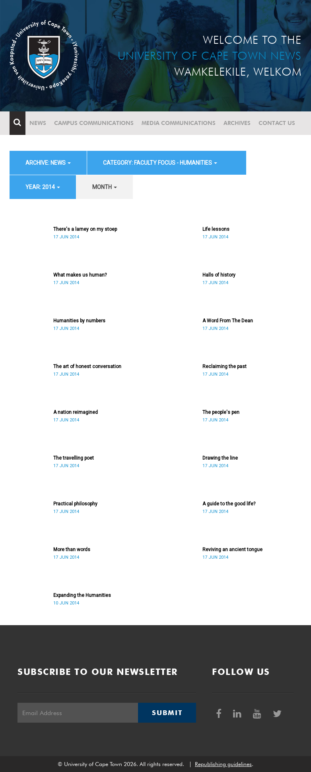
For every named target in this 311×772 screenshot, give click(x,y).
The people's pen (220, 412)
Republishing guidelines (223, 764)
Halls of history (218, 275)
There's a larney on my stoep (85, 229)
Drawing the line (220, 458)
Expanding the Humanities (82, 595)
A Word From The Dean (227, 321)
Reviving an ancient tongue (232, 549)
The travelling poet (73, 458)
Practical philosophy (75, 504)
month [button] (104, 187)
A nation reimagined (75, 412)
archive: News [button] (48, 163)
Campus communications (94, 123)
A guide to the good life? (228, 504)
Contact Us (277, 123)
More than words (71, 549)
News (37, 123)
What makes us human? (80, 275)
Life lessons (215, 229)
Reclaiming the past (224, 366)
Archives (237, 123)
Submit (167, 713)
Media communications (179, 123)
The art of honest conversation (87, 366)
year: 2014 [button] (42, 187)
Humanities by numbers (79, 321)
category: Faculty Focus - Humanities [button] (160, 163)
